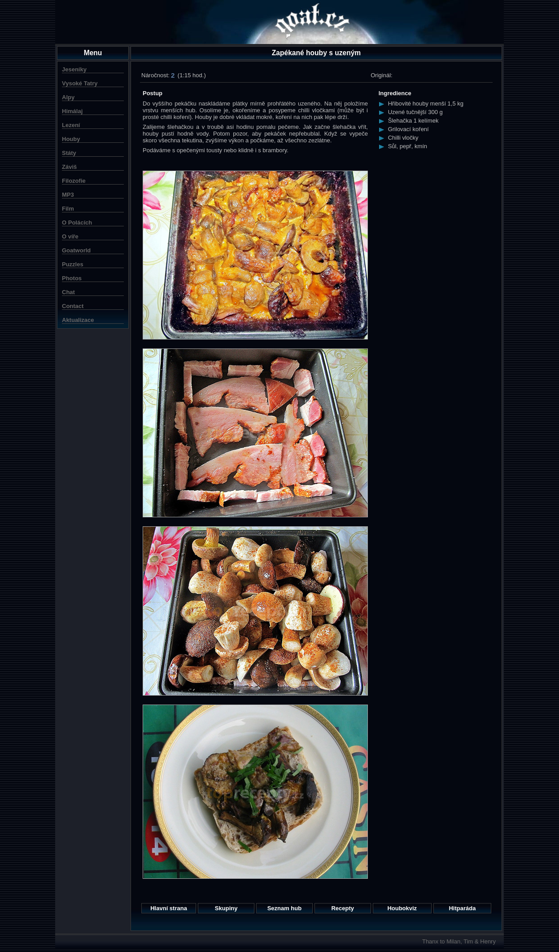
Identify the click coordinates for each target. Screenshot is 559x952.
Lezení (71, 125)
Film (68, 208)
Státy (69, 153)
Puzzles (72, 264)
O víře (70, 236)
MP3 (68, 194)
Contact (72, 306)
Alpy (68, 97)
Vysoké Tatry (80, 83)
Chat (68, 292)
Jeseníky (74, 69)
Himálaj (72, 111)
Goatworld (76, 250)
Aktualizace (78, 320)
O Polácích (77, 222)
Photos (72, 278)
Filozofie (74, 180)
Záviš (69, 166)
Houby (71, 139)
